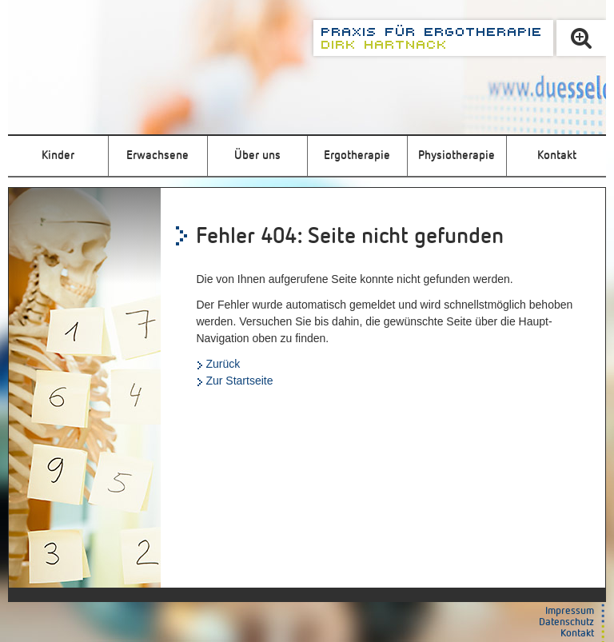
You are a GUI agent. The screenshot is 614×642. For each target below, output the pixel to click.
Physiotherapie (456, 155)
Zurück (222, 363)
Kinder (58, 155)
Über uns (257, 155)
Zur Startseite (239, 380)
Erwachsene (157, 155)
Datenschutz (566, 622)
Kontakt (556, 155)
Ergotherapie (357, 155)
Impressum (569, 611)
